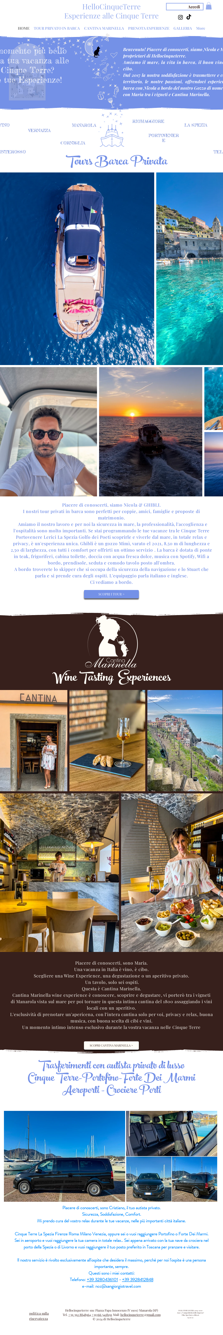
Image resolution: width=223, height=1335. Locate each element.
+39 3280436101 (102, 1279)
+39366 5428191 (102, 1315)
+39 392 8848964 (79, 1315)
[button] (209, 6)
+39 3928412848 (137, 1279)
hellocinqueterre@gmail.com (140, 1315)
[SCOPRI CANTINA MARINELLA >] (111, 1045)
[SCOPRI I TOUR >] (111, 594)
